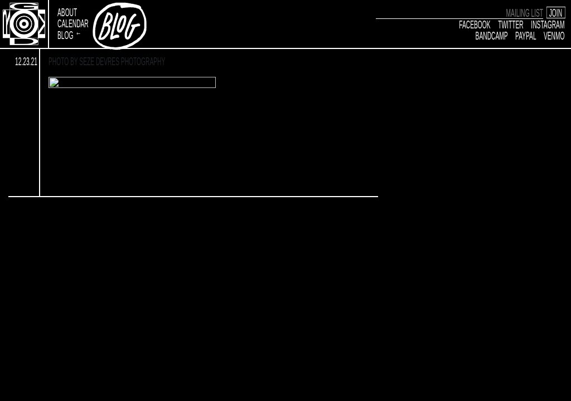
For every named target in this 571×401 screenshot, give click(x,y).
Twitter (511, 23)
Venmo (554, 35)
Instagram (548, 23)
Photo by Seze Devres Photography (107, 61)
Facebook (475, 23)
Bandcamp (492, 35)
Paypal (525, 35)
